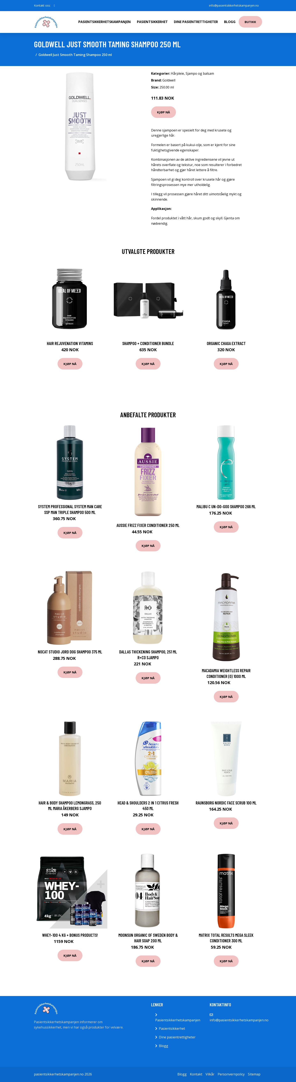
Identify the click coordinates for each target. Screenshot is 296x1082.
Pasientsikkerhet (152, 22)
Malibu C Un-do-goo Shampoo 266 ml (226, 506)
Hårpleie (177, 73)
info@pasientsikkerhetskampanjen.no (234, 5)
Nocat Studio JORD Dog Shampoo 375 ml (70, 651)
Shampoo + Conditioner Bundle (148, 343)
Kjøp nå (163, 112)
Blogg (230, 22)
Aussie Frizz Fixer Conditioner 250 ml (148, 525)
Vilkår (210, 1074)
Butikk (250, 22)
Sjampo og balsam (200, 73)
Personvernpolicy (231, 1074)
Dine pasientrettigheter (196, 22)
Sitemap (254, 1074)
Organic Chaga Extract (226, 343)
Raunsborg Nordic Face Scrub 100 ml (226, 802)
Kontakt (196, 1074)
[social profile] (54, 5)
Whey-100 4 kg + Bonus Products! (70, 935)
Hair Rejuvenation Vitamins (70, 343)
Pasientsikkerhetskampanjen (104, 22)
